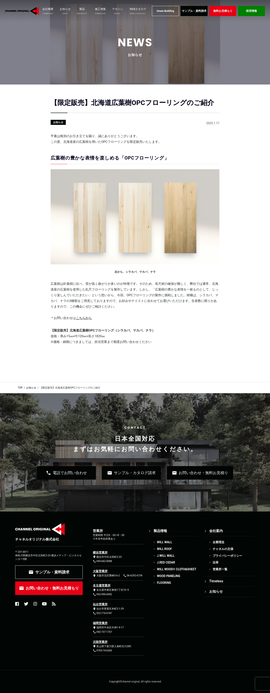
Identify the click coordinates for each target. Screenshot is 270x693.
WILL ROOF (164, 549)
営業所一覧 (220, 569)
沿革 (216, 562)
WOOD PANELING (168, 576)
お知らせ (65, 11)
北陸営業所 (100, 641)
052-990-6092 (102, 594)
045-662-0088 (102, 561)
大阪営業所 (100, 571)
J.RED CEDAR (166, 562)
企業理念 (218, 542)
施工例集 (100, 11)
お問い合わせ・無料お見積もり (49, 588)
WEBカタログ (138, 11)
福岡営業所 (100, 623)
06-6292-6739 (132, 575)
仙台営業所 (100, 604)
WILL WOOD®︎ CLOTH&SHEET (176, 569)
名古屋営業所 (102, 585)
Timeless (216, 581)
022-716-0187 (102, 613)
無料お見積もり (222, 10)
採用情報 (251, 10)
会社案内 (216, 531)
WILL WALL (164, 542)
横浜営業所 (100, 552)
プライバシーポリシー (227, 555)
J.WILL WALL (165, 555)
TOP (20, 387)
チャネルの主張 (223, 549)
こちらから (84, 318)
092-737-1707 (102, 632)
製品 (82, 11)
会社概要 (47, 11)
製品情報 (160, 531)
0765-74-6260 (102, 650)
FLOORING (164, 582)
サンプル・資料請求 (194, 10)
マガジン (117, 11)
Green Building (165, 10)
